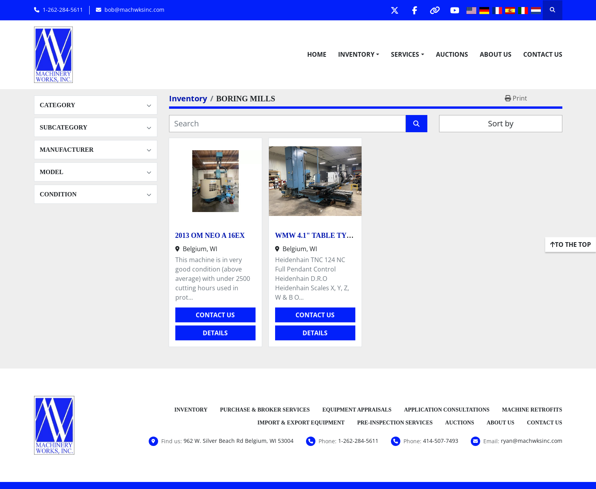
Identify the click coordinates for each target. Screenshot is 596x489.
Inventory (356, 54)
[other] (435, 10)
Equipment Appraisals (357, 410)
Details (215, 333)
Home (316, 54)
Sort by (500, 123)
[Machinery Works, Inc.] (54, 424)
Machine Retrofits (532, 410)
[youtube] (455, 10)
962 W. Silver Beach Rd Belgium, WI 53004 (238, 440)
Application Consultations (446, 410)
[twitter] (395, 10)
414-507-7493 (440, 440)
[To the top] (570, 244)
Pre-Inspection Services (395, 423)
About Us (495, 54)
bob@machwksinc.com (134, 9)
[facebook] (415, 10)
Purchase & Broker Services (265, 410)
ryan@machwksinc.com (531, 440)
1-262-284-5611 (63, 9)
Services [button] (405, 54)
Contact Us (542, 54)
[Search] (287, 123)
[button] (358, 54)
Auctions (452, 54)
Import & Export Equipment (301, 423)
